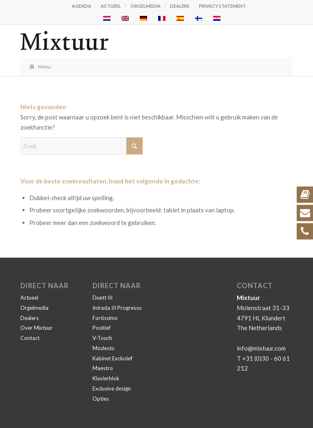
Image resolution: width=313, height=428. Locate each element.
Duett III (102, 297)
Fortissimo (105, 318)
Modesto (104, 348)
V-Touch (102, 338)
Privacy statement (222, 6)
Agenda (81, 6)
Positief (101, 327)
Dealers (180, 6)
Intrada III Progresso (117, 307)
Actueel (111, 6)
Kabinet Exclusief (112, 358)
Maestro (103, 368)
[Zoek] (81, 145)
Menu (40, 67)
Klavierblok (106, 378)
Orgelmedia (145, 6)
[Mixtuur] (129, 41)
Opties (101, 398)
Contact (30, 338)
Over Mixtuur (36, 327)
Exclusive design (112, 388)
